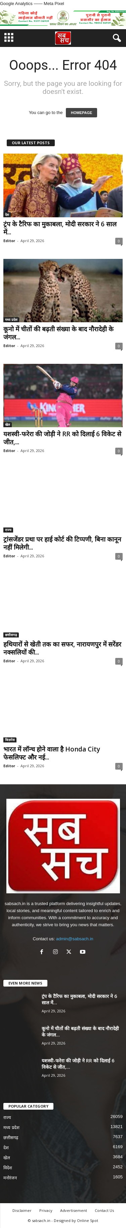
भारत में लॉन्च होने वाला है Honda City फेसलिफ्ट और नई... (51, 753)
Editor (9, 240)
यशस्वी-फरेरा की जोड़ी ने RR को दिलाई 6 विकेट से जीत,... (62, 438)
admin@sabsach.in (74, 938)
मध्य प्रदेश (11, 319)
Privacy (45, 1210)
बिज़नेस (10, 739)
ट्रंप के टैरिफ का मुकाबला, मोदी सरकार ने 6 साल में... (60, 228)
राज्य (8, 529)
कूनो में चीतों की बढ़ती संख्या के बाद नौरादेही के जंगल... (58, 333)
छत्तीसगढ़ (11, 634)
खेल (7, 424)
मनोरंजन (10, 1177)
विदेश (7, 1167)
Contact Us (104, 1210)
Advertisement (73, 1210)
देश (7, 214)
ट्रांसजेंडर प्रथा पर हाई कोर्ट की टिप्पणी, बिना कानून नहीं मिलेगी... (62, 543)
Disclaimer (22, 1210)
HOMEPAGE (81, 113)
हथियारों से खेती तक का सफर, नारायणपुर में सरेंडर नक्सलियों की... (62, 648)
